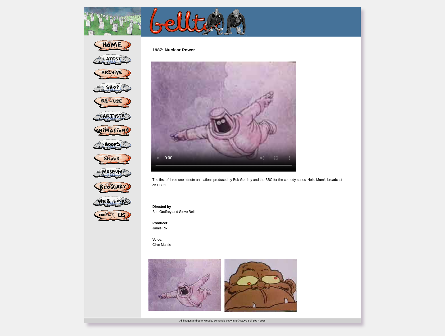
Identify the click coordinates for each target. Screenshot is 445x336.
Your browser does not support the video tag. (223, 113)
